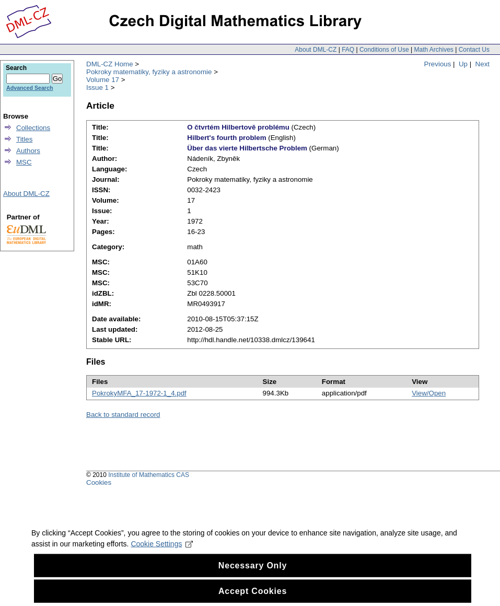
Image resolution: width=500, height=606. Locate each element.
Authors (28, 151)
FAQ (348, 49)
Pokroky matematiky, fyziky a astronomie (149, 72)
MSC (24, 162)
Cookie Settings (162, 551)
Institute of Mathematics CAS (148, 475)
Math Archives (433, 49)
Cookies (98, 482)
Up (463, 64)
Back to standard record (123, 414)
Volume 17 (102, 80)
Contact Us (474, 49)
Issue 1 (97, 87)
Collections (33, 128)
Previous (437, 64)
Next (482, 64)
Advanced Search (29, 88)
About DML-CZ (315, 49)
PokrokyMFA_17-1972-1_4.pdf (139, 393)
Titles (24, 139)
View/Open (429, 393)
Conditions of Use (384, 49)
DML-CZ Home (109, 64)
